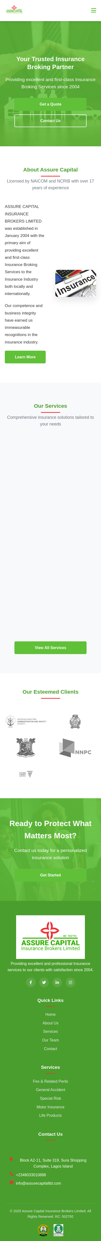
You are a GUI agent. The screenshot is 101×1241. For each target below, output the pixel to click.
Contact (50, 1049)
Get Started (50, 875)
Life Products (50, 1115)
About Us (50, 1023)
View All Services (50, 648)
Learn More (25, 357)
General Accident (50, 1090)
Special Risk (50, 1098)
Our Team (50, 1040)
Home (50, 1014)
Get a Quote (51, 104)
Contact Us (50, 121)
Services (50, 1031)
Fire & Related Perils (50, 1081)
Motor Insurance (50, 1107)
